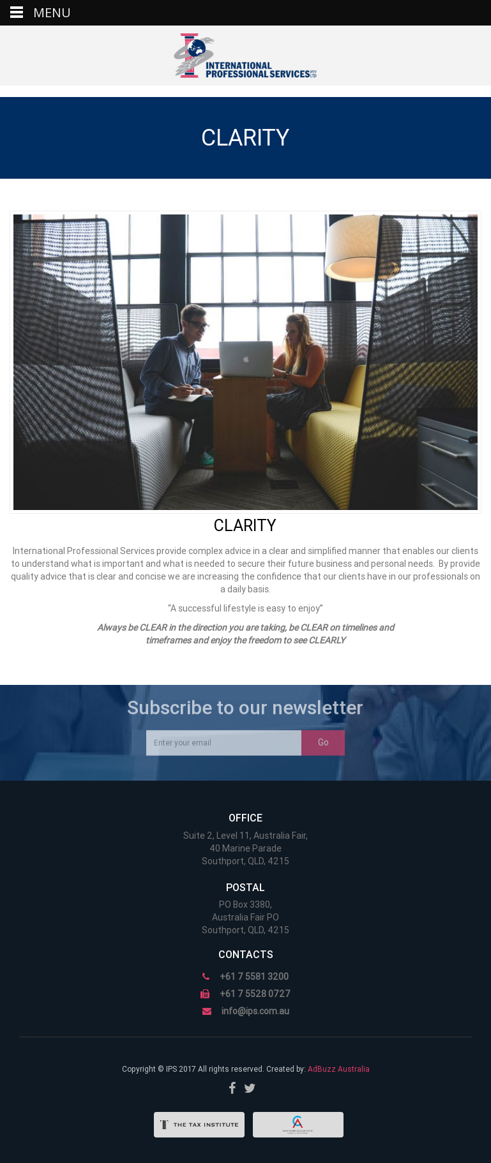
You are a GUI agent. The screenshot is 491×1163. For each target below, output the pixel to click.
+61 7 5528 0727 (255, 994)
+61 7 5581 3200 (254, 977)
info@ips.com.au (255, 1011)
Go (323, 738)
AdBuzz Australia (339, 1069)
